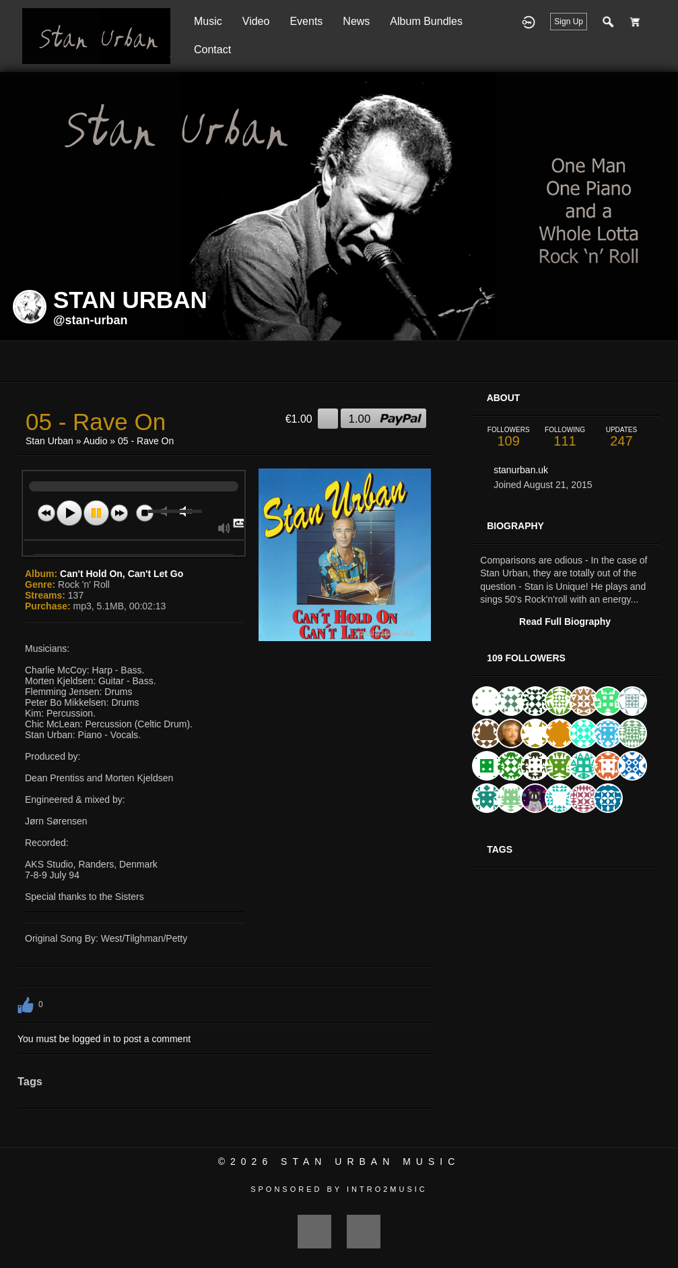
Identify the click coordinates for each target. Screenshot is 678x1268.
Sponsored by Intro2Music (339, 1189)
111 (565, 437)
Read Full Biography (565, 621)
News (356, 21)
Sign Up (568, 21)
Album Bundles (426, 21)
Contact (212, 49)
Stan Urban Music (370, 1161)
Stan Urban (49, 440)
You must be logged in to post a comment (104, 1038)
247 (621, 437)
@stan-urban (90, 320)
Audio (95, 440)
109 (508, 437)
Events (306, 21)
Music (208, 21)
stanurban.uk (521, 469)
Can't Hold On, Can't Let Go (121, 573)
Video (256, 21)
